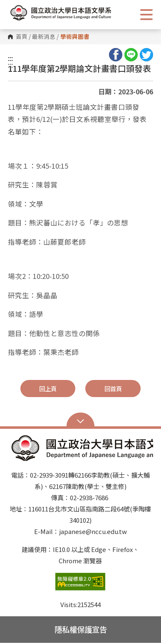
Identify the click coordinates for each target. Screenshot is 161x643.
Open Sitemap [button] (80, 420)
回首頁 (113, 388)
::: (10, 58)
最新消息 (43, 37)
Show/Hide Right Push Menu (146, 14)
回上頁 (48, 388)
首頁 (21, 37)
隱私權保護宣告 (80, 629)
